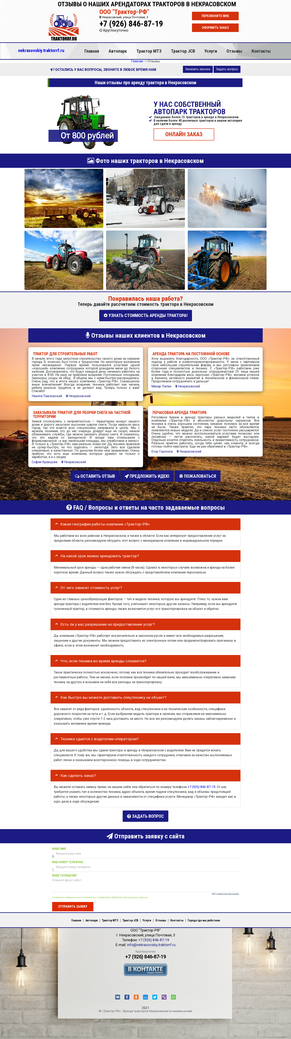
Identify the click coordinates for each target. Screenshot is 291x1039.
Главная (91, 51)
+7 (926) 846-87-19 (131, 24)
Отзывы (234, 51)
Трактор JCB (183, 51)
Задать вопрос (227, 69)
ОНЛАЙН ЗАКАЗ (183, 134)
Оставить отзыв (95, 475)
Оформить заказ (215, 28)
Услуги (210, 51)
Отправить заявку (72, 904)
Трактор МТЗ (148, 51)
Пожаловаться (197, 475)
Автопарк (118, 51)
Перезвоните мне (215, 16)
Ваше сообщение (64, 873)
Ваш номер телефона (67, 859)
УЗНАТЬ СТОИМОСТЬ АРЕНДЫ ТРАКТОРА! (146, 315)
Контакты (261, 51)
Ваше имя (59, 846)
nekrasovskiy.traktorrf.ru (41, 50)
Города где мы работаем (204, 918)
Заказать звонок (197, 69)
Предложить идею (147, 475)
